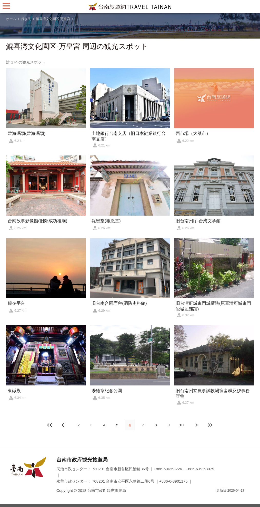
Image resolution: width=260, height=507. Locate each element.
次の (63, 425)
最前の (50, 425)
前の (196, 425)
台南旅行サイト (130, 6)
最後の (210, 425)
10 (181, 425)
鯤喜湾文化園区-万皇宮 (53, 19)
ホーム (11, 19)
